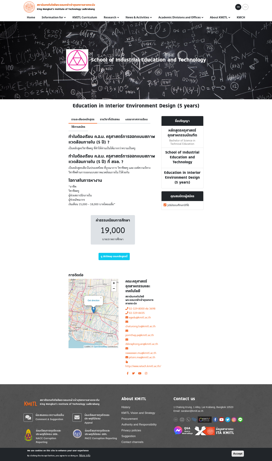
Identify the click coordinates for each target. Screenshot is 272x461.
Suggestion (128, 436)
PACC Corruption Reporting (101, 438)
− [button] (114, 289)
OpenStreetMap (100, 347)
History (125, 407)
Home (31, 17)
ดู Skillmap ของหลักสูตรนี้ (114, 256)
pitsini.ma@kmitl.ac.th (140, 357)
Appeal (88, 422)
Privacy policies (131, 430)
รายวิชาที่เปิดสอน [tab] (110, 119)
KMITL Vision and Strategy (138, 412)
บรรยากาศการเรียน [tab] (136, 119)
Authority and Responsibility (139, 424)
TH (245, 7)
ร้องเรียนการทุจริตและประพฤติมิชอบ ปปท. (97, 432)
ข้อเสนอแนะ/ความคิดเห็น (50, 415)
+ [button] (114, 283)
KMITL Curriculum (84, 17)
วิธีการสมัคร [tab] (78, 127)
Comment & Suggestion (49, 419)
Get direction (93, 300)
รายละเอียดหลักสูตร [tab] (82, 119)
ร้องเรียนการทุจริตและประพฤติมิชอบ (97, 416)
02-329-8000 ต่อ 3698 (140, 308)
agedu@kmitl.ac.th (138, 317)
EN (238, 7)
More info (84, 455)
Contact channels (132, 442)
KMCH (241, 17)
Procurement (129, 418)
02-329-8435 (135, 313)
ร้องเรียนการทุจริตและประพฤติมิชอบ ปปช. (48, 432)
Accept (237, 453)
